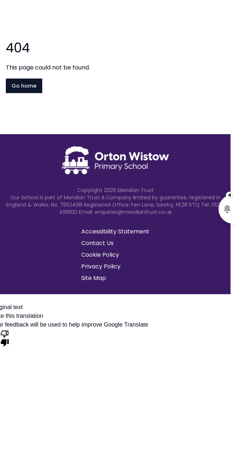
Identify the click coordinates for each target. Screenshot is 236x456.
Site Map (93, 278)
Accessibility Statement (115, 231)
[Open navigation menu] (226, 17)
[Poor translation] (4, 338)
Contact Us (97, 243)
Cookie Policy (100, 255)
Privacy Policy (101, 266)
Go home (24, 85)
